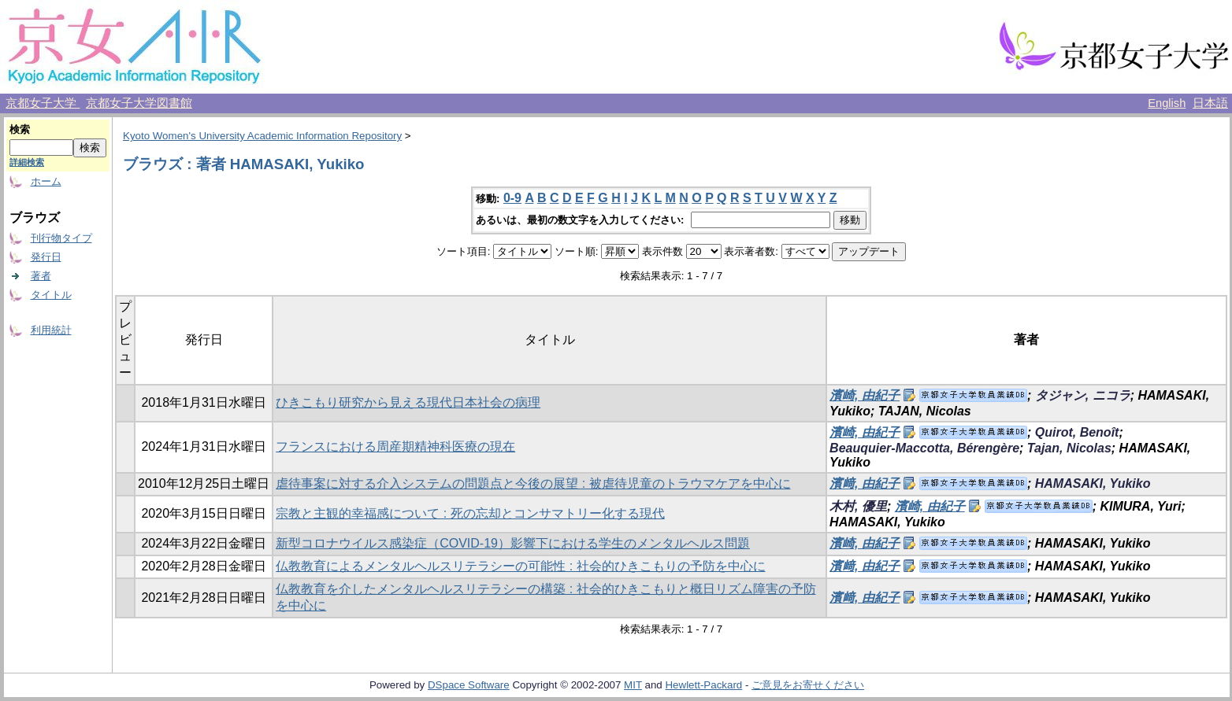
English (1167, 103)
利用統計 (51, 330)
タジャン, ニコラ (1082, 395)
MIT (633, 685)
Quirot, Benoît (1077, 432)
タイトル (51, 295)
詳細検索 (26, 162)
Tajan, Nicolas (1069, 448)
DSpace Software (469, 685)
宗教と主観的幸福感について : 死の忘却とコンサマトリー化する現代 (470, 513)
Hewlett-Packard (703, 685)
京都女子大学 (43, 103)
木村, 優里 (858, 506)
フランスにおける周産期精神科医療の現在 (395, 446)
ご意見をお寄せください (807, 685)
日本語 (1210, 103)
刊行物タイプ (61, 238)
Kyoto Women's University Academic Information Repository (262, 136)
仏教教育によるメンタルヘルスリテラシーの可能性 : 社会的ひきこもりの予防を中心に (520, 566)
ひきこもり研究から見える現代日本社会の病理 (408, 402)
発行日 (46, 257)
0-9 (512, 198)
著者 (41, 276)
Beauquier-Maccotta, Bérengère (924, 448)
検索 (19, 129)
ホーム (46, 181)
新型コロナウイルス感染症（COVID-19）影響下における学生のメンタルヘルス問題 (513, 543)
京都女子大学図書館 (139, 103)
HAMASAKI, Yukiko (1093, 483)
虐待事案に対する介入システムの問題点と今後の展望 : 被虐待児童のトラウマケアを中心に (533, 483)
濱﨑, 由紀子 (864, 483)
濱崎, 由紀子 (864, 395)
